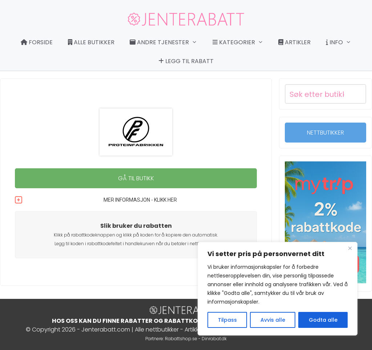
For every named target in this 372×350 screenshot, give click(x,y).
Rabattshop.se (181, 338)
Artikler (294, 42)
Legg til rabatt (186, 61)
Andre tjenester (167, 42)
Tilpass (227, 320)
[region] (277, 288)
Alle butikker (91, 42)
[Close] (349, 248)
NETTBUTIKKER (325, 132)
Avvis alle (272, 320)
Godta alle (323, 320)
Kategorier (242, 42)
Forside (37, 42)
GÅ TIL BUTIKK (136, 178)
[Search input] (317, 94)
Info (342, 42)
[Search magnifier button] (356, 94)
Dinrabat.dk (214, 338)
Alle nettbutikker (157, 329)
